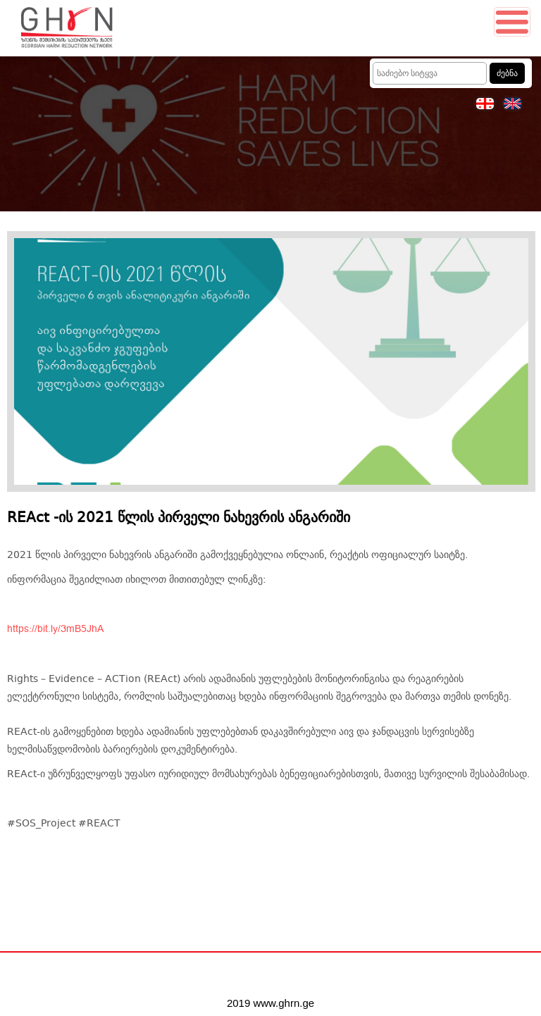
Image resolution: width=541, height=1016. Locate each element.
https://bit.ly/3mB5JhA (55, 629)
